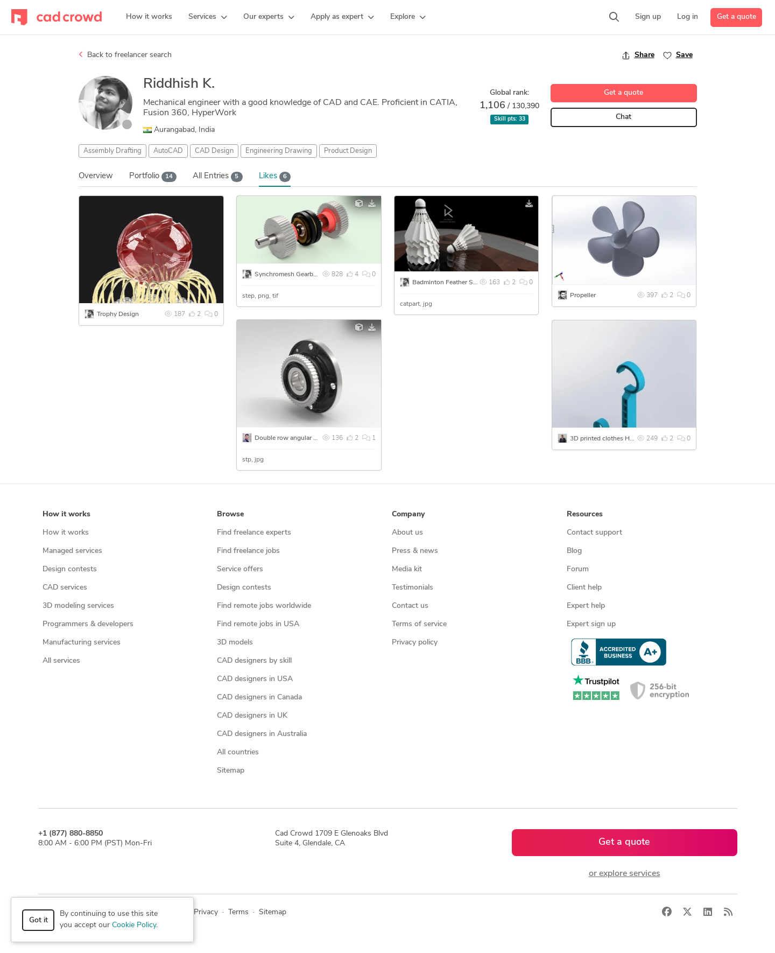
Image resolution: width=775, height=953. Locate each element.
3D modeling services (78, 606)
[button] (207, 17)
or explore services (624, 874)
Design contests (70, 569)
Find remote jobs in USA (258, 624)
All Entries (218, 177)
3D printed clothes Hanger (608, 439)
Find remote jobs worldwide (264, 606)
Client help (584, 588)
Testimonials (412, 588)
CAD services (65, 588)
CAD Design (214, 151)
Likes (275, 177)
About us (407, 533)
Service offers (240, 569)
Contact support (594, 533)
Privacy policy (415, 643)
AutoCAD (168, 151)
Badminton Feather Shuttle (451, 282)
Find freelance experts (254, 533)
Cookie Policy (134, 925)
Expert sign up (591, 624)
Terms (238, 912)
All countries (238, 752)
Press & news (415, 551)
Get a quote (736, 17)
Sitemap (230, 771)
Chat (623, 117)
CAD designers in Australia (262, 734)
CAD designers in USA (255, 679)
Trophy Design (118, 314)
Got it (38, 920)
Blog (574, 551)
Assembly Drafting (112, 151)
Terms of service (419, 624)
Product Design (348, 151)
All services (61, 661)
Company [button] (408, 514)
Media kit (407, 569)
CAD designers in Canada (259, 697)
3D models (235, 643)
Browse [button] (230, 514)
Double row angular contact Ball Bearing (313, 438)
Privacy (206, 912)
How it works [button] (66, 514)
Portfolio (153, 177)
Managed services (72, 551)
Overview (96, 176)
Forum (578, 569)
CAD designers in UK (252, 716)
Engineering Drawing (278, 151)
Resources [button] (585, 514)
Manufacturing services (82, 643)
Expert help (586, 606)
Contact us (410, 606)
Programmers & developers (88, 624)
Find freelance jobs (248, 551)
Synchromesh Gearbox (287, 274)
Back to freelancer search (125, 55)
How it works (66, 533)
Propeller (583, 295)
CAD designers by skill (254, 661)
